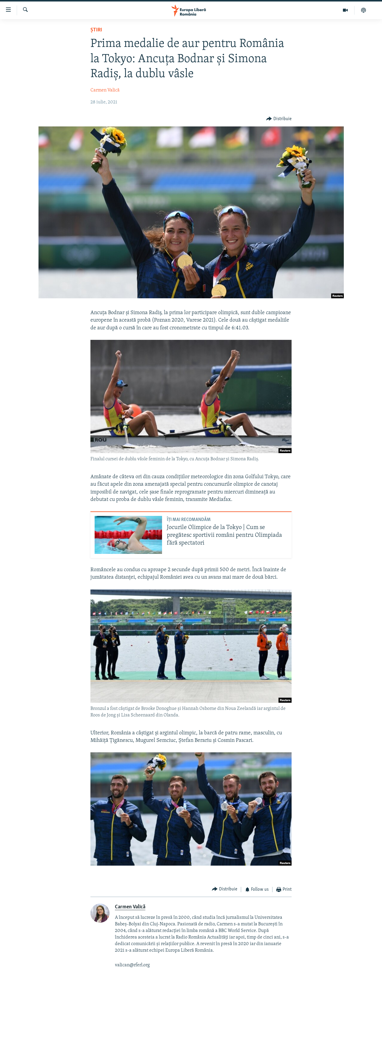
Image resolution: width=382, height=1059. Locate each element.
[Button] (279, 119)
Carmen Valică (105, 90)
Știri (96, 30)
